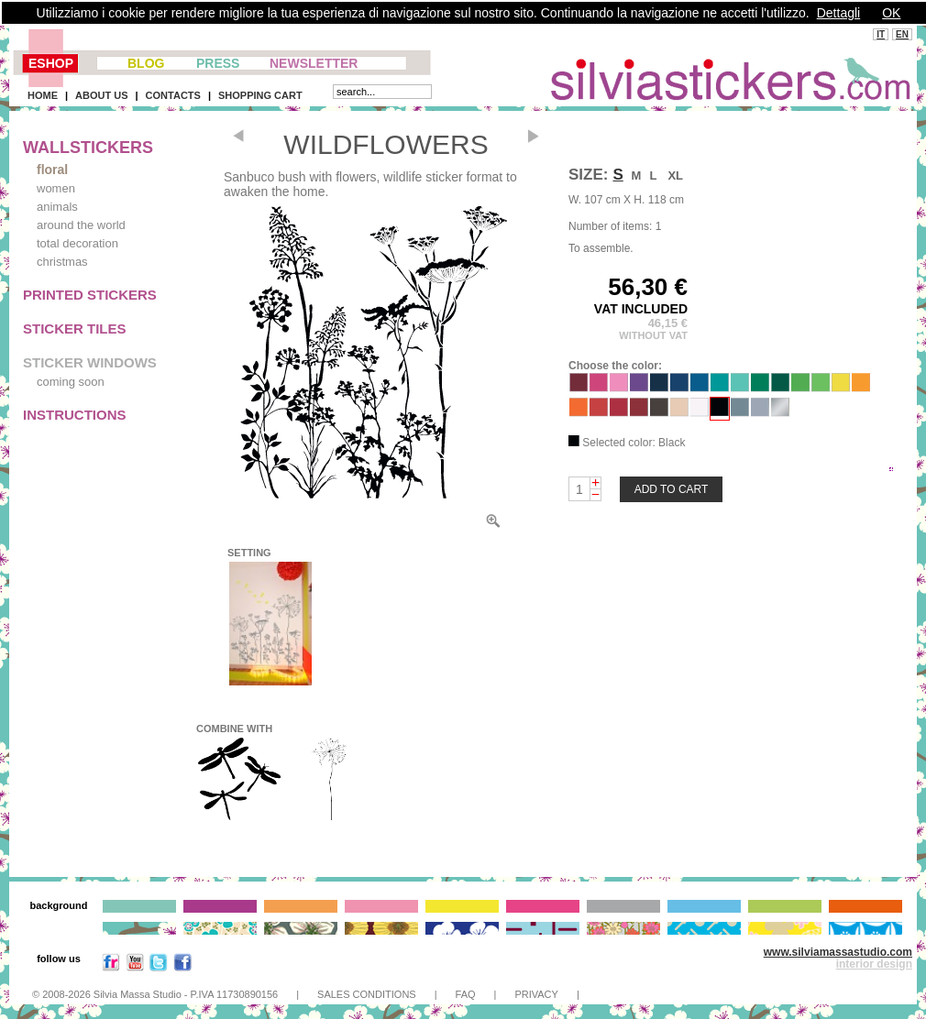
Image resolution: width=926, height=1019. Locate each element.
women (56, 188)
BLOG (145, 63)
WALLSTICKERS (88, 147)
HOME (43, 95)
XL (675, 175)
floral (52, 169)
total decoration (77, 243)
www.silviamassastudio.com (838, 952)
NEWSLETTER (314, 63)
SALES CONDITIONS (366, 994)
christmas (62, 261)
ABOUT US (101, 95)
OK (891, 12)
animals (57, 207)
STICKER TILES (75, 328)
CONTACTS (173, 95)
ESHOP (50, 63)
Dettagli (838, 12)
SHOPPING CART (260, 95)
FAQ (466, 994)
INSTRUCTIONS (75, 414)
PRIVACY (535, 994)
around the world (81, 225)
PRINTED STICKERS (90, 294)
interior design (874, 964)
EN (902, 34)
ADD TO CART (671, 489)
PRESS (217, 63)
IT (880, 34)
